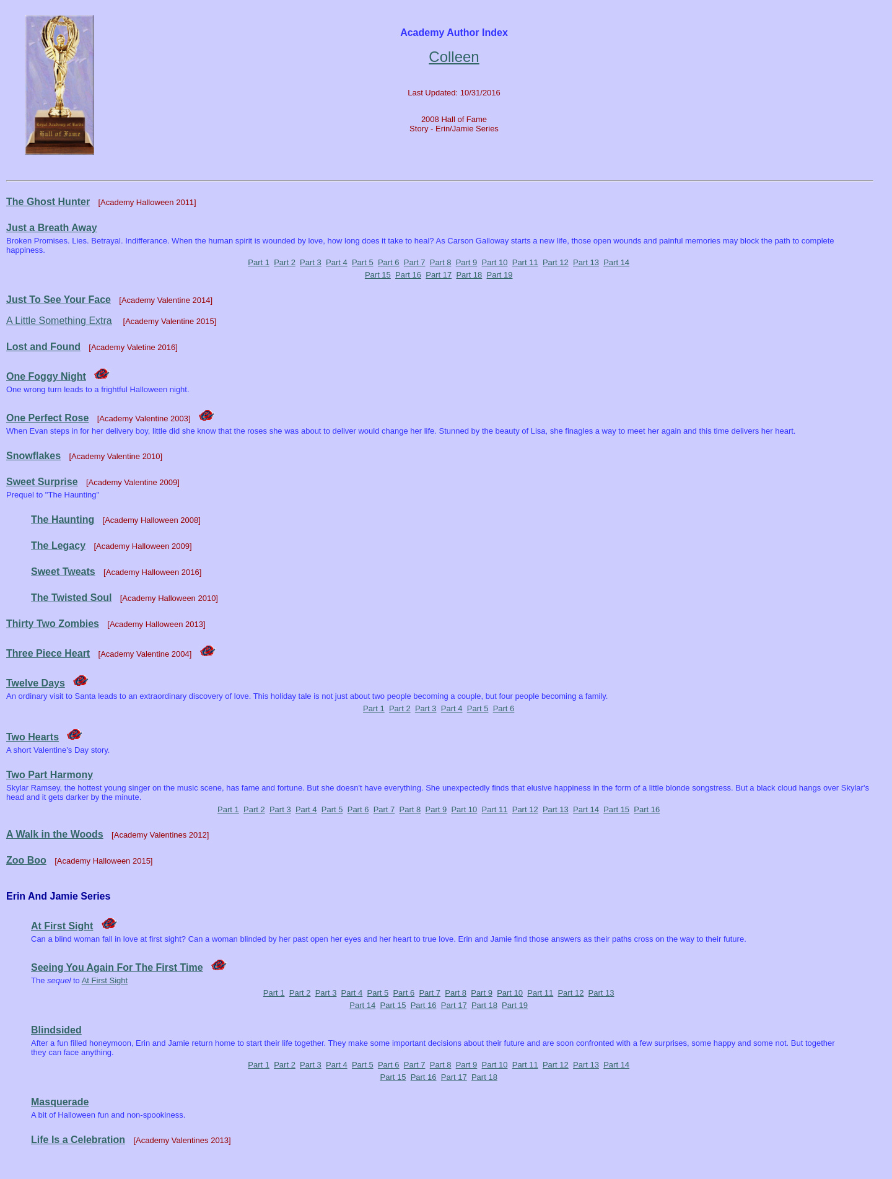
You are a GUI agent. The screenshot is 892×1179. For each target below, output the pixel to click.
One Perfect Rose (47, 418)
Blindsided (56, 1030)
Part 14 (616, 262)
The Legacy (58, 545)
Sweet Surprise (42, 481)
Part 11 (525, 262)
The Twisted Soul (71, 597)
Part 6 (389, 262)
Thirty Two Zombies (52, 623)
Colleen (454, 56)
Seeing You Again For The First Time (117, 967)
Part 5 (363, 262)
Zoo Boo (26, 860)
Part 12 (556, 262)
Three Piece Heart (48, 653)
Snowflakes (33, 455)
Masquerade (60, 1102)
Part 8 (441, 262)
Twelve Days (35, 683)
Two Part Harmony (49, 774)
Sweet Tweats (63, 571)
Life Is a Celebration (78, 1139)
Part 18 (469, 274)
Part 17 (439, 274)
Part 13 (586, 262)
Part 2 (284, 262)
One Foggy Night (46, 376)
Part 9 (467, 262)
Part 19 (500, 274)
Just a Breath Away (51, 227)
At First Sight (62, 926)
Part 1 (258, 262)
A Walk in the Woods (54, 834)
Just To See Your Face (58, 299)
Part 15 (378, 274)
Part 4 (337, 262)
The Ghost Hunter (48, 201)
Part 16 (408, 274)
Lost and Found (43, 346)
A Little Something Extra (59, 320)
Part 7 (415, 262)
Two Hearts (32, 737)
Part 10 (495, 262)
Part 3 (310, 262)
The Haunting (62, 519)
